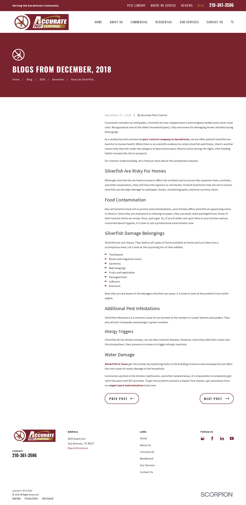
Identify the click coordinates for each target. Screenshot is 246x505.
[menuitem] (16, 498)
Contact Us (146, 472)
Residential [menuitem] (163, 22)
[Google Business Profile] (202, 438)
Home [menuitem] (98, 22)
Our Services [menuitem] (189, 22)
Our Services (147, 465)
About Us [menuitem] (116, 22)
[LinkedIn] (222, 438)
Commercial (147, 452)
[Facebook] (212, 438)
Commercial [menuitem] (139, 22)
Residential (146, 458)
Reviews (187, 5)
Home (143, 438)
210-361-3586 (221, 5)
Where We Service (163, 5)
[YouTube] (232, 438)
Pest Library (136, 5)
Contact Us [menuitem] (215, 22)
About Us (145, 445)
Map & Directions (78, 448)
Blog (201, 5)
